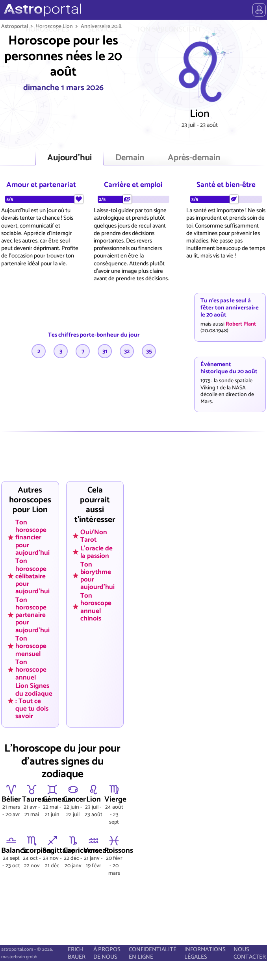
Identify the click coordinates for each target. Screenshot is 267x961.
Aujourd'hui (69, 158)
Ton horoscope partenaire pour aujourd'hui (32, 614)
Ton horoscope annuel (30, 669)
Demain (129, 158)
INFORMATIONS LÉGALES (205, 953)
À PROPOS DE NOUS (107, 953)
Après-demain (194, 158)
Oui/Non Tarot (93, 536)
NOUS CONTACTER (250, 953)
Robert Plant (241, 324)
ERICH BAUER (76, 953)
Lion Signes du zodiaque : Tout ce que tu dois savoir (33, 700)
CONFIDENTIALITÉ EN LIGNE (152, 953)
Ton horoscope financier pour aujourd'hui (32, 537)
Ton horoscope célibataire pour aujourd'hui (32, 576)
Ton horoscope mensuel (30, 646)
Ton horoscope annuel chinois (95, 606)
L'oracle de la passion (96, 552)
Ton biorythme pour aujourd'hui (97, 575)
